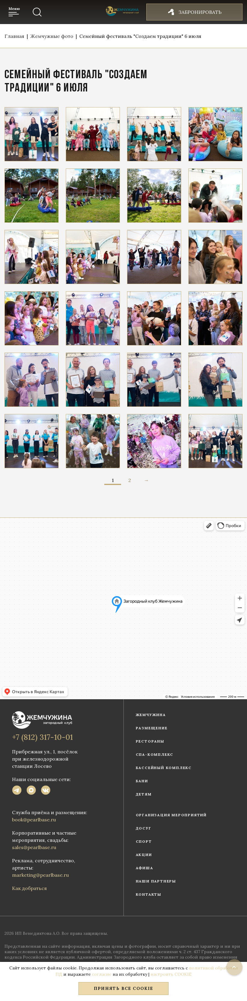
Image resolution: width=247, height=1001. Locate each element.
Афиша (144, 868)
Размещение (152, 728)
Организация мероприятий (171, 815)
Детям (144, 794)
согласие (101, 974)
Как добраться (29, 888)
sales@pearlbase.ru (34, 847)
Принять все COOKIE (123, 988)
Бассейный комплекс (164, 767)
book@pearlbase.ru (34, 820)
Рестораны (150, 741)
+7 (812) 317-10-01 (42, 737)
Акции (144, 854)
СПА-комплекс (155, 754)
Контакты (148, 894)
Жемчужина (151, 714)
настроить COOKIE (171, 974)
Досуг (143, 828)
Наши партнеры (156, 881)
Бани (142, 781)
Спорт (144, 841)
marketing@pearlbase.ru (40, 875)
